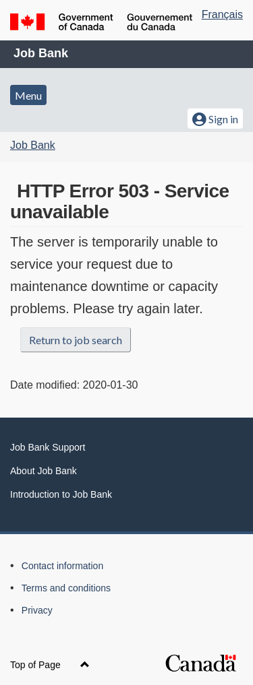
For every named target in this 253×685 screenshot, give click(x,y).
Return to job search (75, 339)
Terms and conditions (66, 588)
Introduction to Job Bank (61, 494)
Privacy (37, 610)
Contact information (62, 565)
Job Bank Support (47, 447)
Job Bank (40, 53)
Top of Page (50, 664)
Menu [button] (28, 95)
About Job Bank (43, 470)
